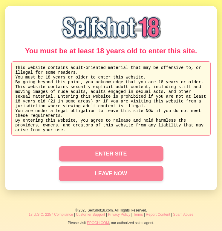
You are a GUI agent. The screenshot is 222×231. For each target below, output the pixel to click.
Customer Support (90, 214)
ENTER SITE (111, 154)
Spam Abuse (183, 214)
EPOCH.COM (98, 223)
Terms (138, 214)
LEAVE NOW (111, 173)
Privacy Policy (119, 214)
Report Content (158, 214)
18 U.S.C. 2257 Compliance (51, 214)
